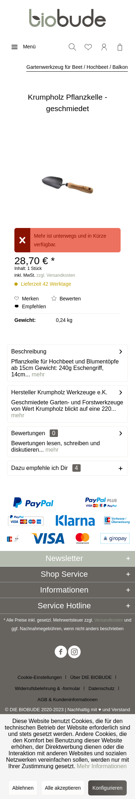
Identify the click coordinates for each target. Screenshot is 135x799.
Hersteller (23, 392)
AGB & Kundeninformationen (67, 699)
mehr (37, 374)
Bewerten (66, 298)
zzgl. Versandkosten (55, 275)
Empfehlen (30, 306)
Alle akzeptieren (63, 788)
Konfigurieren (107, 788)
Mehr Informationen (102, 766)
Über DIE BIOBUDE (91, 677)
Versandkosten (108, 620)
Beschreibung (28, 351)
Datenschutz (101, 688)
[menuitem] (21, 46)
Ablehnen (22, 788)
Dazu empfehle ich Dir (46, 468)
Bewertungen (28, 433)
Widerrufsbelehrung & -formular (47, 688)
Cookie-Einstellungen (40, 677)
